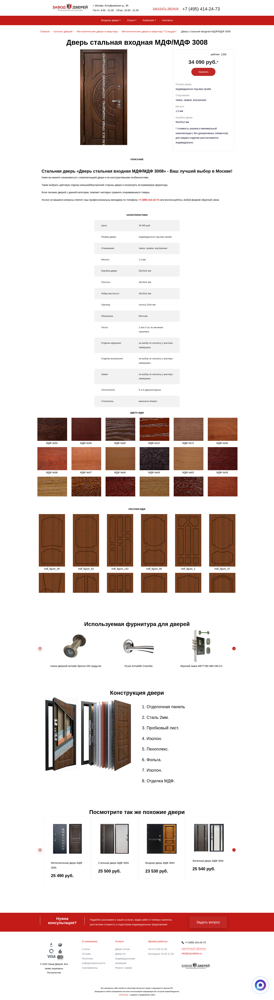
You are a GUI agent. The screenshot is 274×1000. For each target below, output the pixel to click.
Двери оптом (122, 949)
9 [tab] (134, 886)
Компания (148, 20)
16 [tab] (171, 886)
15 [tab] (166, 886)
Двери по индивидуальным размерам (125, 958)
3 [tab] (139, 671)
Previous (40, 648)
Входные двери (110, 20)
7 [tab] (124, 886)
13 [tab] (155, 886)
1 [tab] (129, 671)
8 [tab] (129, 886)
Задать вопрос (208, 922)
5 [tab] (113, 886)
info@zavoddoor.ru (192, 953)
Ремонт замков (123, 967)
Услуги (130, 20)
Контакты (167, 20)
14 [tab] (160, 886)
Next (234, 648)
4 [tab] (145, 671)
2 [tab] (134, 671)
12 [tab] (150, 886)
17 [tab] (176, 886)
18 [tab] (181, 886)
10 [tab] (139, 886)
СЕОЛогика (123, 995)
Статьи (86, 949)
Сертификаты (90, 967)
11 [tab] (145, 886)
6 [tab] (118, 886)
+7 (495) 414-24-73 (201, 8)
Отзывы (86, 953)
